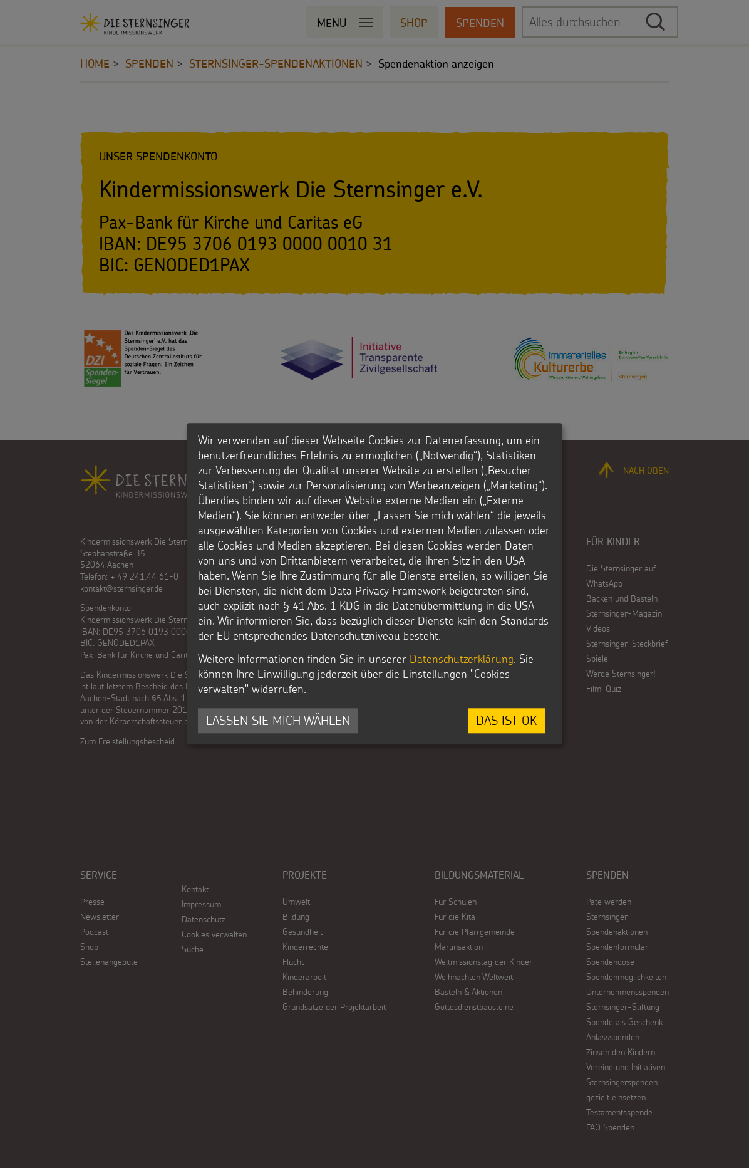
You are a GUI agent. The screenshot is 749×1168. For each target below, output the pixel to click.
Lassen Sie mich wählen (278, 720)
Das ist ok (506, 720)
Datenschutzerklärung (462, 659)
